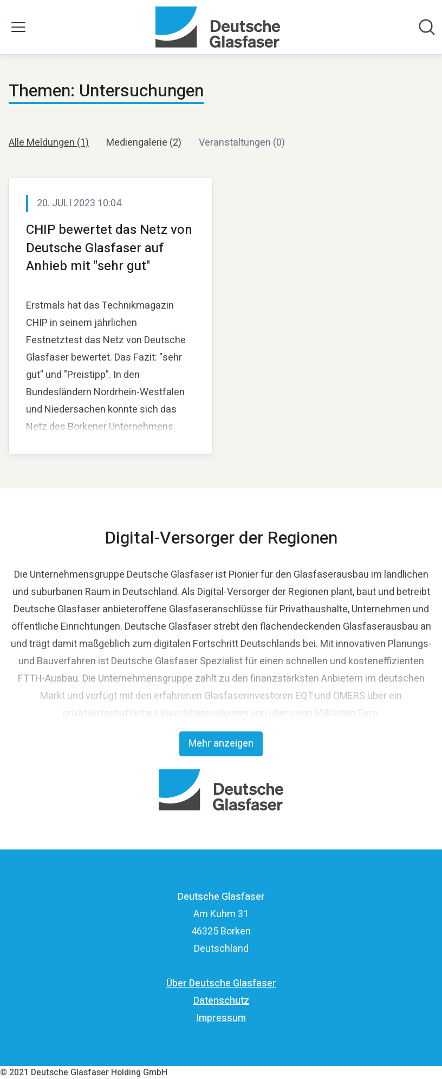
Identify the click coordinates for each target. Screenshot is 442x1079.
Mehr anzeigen (220, 743)
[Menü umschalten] (18, 27)
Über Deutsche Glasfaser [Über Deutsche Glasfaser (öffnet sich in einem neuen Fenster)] (221, 983)
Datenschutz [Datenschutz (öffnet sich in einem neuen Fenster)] (221, 1000)
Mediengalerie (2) (143, 142)
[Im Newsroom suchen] (426, 27)
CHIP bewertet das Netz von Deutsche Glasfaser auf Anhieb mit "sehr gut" (109, 248)
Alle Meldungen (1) (49, 142)
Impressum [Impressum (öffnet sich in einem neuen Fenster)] (221, 1018)
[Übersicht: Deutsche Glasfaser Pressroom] (217, 27)
